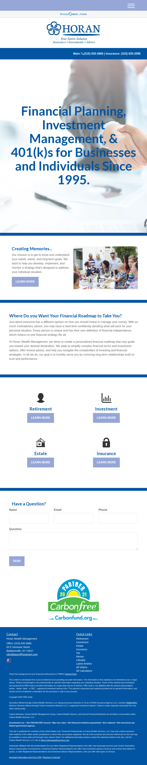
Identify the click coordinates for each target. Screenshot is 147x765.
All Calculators (84, 670)
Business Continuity (51, 757)
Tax (78, 653)
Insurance (81, 649)
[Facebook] (8, 660)
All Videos (81, 667)
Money (80, 656)
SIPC (135, 703)
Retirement (82, 638)
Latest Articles (84, 663)
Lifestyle (80, 660)
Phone (103, 509)
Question (15, 529)
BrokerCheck (71, 674)
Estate (79, 645)
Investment (82, 642)
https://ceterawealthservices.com (55, 740)
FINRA (129, 703)
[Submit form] (16, 561)
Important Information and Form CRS (25, 757)
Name (13, 509)
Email (58, 509)
